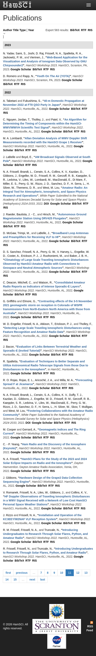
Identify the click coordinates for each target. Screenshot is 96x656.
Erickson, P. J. (30, 255)
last (42, 579)
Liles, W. (28, 179)
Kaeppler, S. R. (12, 402)
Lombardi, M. (43, 179)
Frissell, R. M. (47, 175)
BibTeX (75, 30)
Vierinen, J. (37, 57)
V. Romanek (10, 492)
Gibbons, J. (10, 175)
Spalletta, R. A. (72, 53)
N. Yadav (8, 53)
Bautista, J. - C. (26, 214)
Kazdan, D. (76, 171)
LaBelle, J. (43, 233)
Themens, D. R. (26, 187)
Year (31, 30)
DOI (46, 203)
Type (22, 30)
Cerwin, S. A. (42, 171)
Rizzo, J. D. (42, 183)
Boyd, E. (27, 157)
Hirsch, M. (49, 214)
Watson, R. (45, 282)
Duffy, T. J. (75, 394)
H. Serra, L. (78, 183)
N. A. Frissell (11, 171)
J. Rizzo (8, 515)
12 (77, 572)
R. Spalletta (10, 361)
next (32, 579)
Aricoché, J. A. (44, 380)
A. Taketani (10, 100)
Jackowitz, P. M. (13, 57)
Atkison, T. (46, 324)
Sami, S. (21, 53)
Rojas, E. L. (26, 380)
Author (7, 30)
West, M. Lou (51, 187)
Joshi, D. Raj (36, 53)
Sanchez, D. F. (60, 183)
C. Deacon (9, 282)
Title (16, 30)
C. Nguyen (9, 119)
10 (61, 572)
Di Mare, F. (79, 179)
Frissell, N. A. (53, 53)
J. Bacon (8, 346)
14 (7, 579)
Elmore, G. (29, 301)
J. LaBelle (9, 157)
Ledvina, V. (14, 179)
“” (45, 61)
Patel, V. (56, 119)
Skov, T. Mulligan (81, 406)
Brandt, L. (26, 171)
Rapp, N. (28, 76)
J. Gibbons (9, 477)
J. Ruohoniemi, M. (51, 255)
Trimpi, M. (23, 233)
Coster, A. (13, 255)
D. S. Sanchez (12, 251)
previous (21, 572)
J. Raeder (9, 214)
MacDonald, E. (62, 179)
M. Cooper (9, 429)
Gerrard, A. (29, 429)
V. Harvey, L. (65, 251)
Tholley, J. (38, 119)
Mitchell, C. (25, 282)
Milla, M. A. (66, 380)
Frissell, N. (23, 548)
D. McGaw (9, 233)
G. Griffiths (9, 301)
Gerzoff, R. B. (65, 175)
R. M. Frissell (11, 529)
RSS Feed (89, 626)
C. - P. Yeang (11, 444)
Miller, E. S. (10, 183)
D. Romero (10, 76)
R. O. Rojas (10, 380)
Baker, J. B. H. (79, 255)
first (8, 572)
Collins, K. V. (60, 171)
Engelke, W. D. (28, 175)
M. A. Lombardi (12, 138)
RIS (90, 30)
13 (86, 572)
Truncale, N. (52, 529)
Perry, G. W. (26, 183)
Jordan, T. (24, 119)
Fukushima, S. (32, 100)
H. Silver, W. (62, 406)
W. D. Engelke (12, 324)
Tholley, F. (85, 324)
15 (15, 579)
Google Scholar (21, 69)
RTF (83, 30)
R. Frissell (9, 548)
